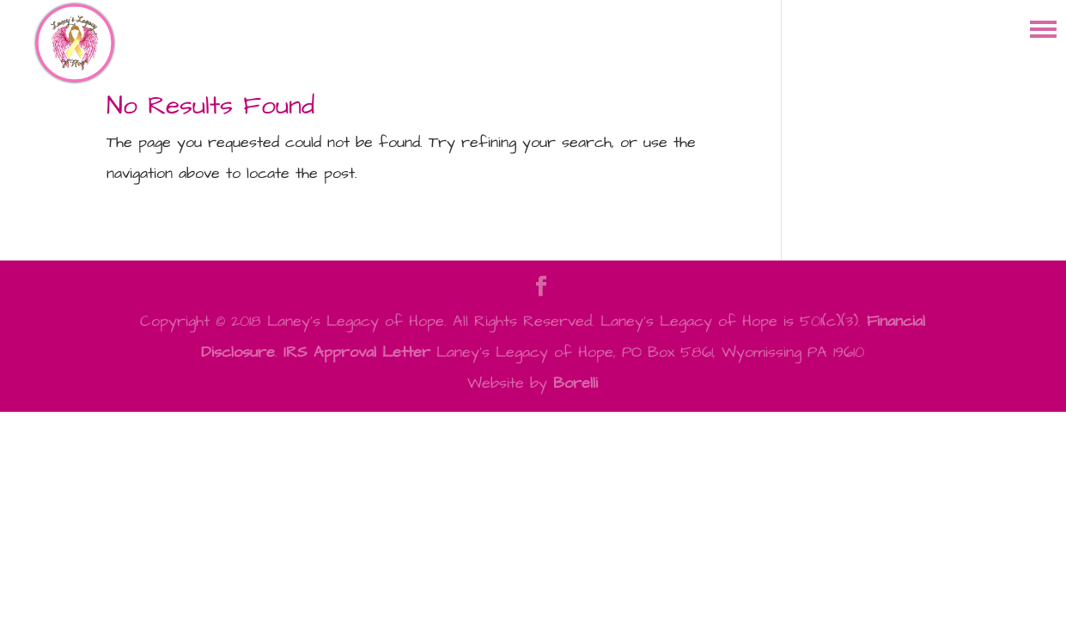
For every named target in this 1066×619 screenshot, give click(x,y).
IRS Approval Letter (356, 352)
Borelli (575, 383)
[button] (1043, 28)
